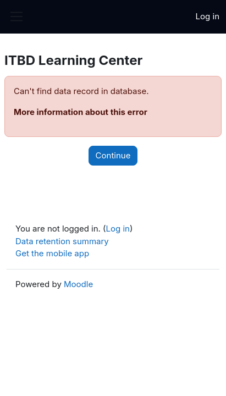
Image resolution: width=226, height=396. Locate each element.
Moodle (78, 284)
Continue (113, 155)
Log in (207, 16)
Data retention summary (62, 241)
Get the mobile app (52, 253)
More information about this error (80, 112)
